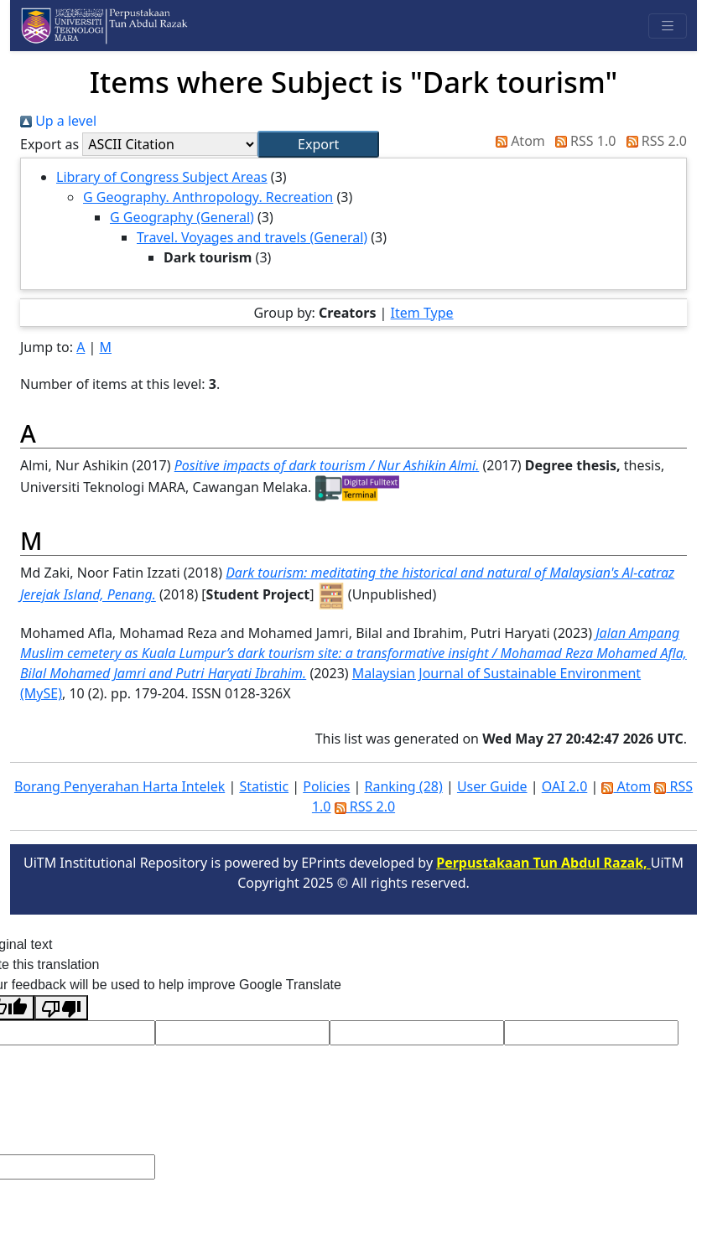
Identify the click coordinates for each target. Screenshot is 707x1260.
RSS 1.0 (582, 141)
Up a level (58, 120)
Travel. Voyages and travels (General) (252, 237)
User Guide (492, 786)
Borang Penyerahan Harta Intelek (119, 786)
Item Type (422, 312)
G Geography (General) (182, 217)
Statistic (264, 786)
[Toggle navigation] (667, 26)
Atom (517, 141)
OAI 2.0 (565, 786)
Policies (326, 786)
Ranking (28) (403, 786)
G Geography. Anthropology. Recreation (208, 197)
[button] (318, 144)
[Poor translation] (61, 1007)
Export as (49, 144)
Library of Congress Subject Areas (162, 177)
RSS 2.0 (653, 141)
